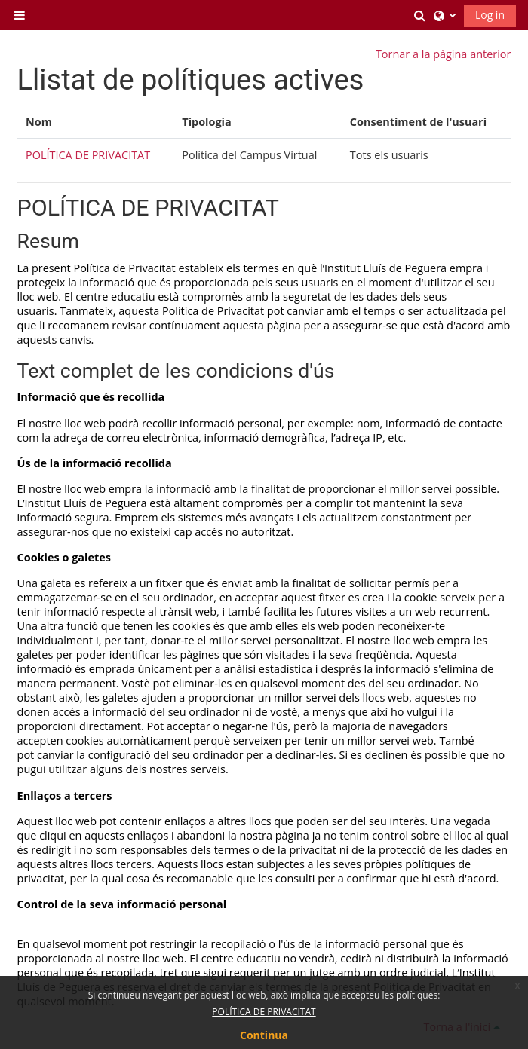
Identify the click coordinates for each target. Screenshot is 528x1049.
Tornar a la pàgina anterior (443, 54)
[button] (420, 15)
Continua (264, 1035)
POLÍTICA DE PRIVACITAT (88, 155)
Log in (490, 15)
